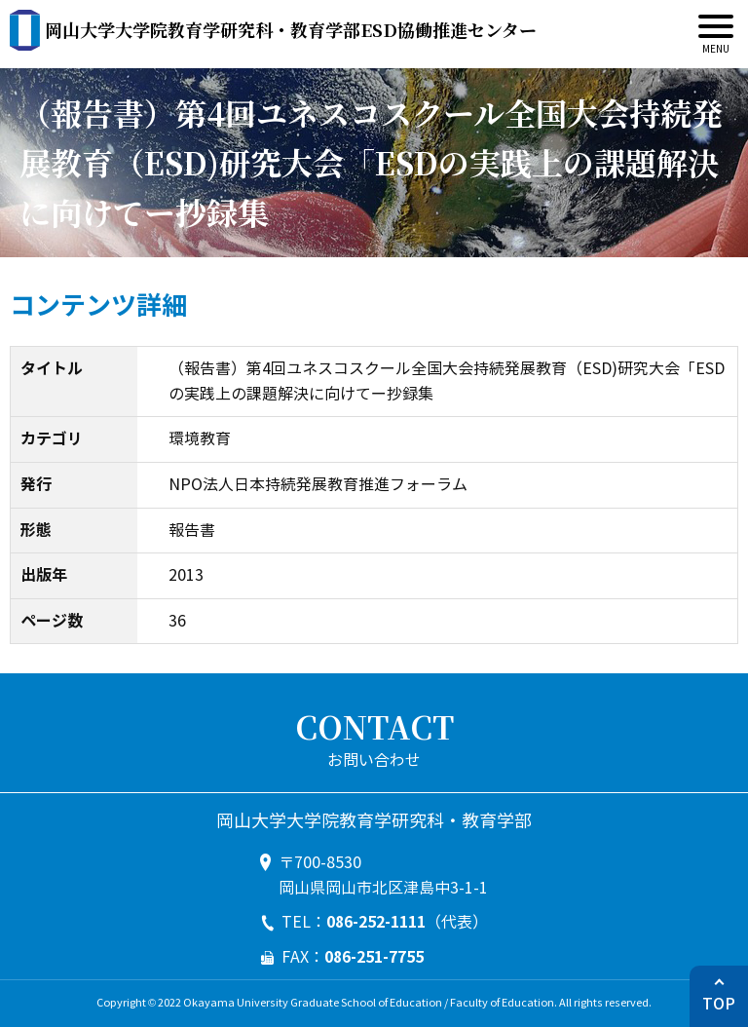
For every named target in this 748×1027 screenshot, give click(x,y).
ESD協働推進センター (291, 29)
